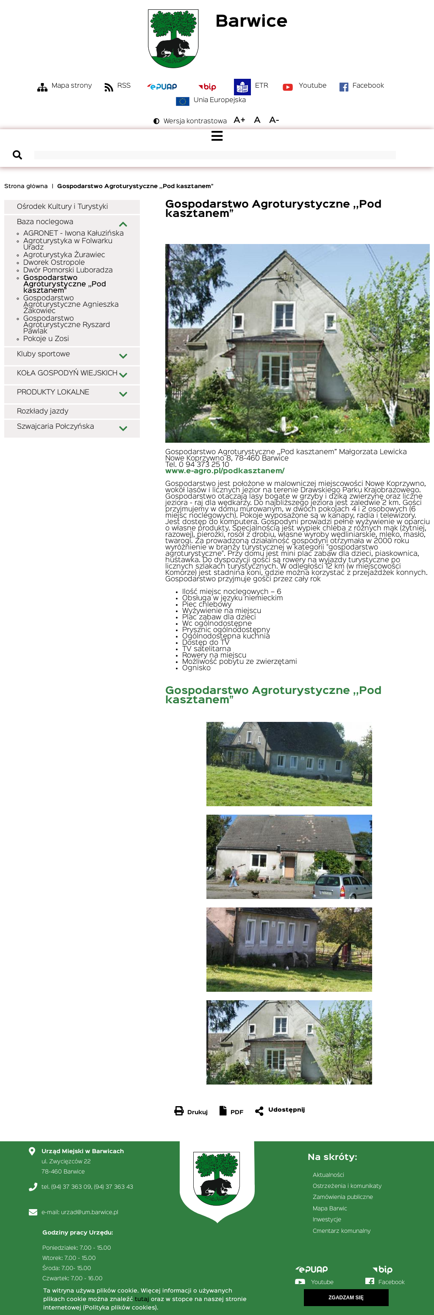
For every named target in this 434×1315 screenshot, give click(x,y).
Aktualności (328, 1175)
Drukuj (197, 1112)
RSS (124, 86)
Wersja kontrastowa (195, 121)
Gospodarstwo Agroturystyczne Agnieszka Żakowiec (71, 304)
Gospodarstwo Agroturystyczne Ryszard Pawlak (66, 325)
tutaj (142, 1300)
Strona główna (26, 186)
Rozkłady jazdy (42, 411)
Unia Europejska (220, 100)
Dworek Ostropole (54, 263)
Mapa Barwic (330, 1208)
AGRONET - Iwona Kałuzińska (73, 233)
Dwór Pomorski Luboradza (68, 270)
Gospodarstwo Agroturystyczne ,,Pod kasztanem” (64, 284)
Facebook (368, 86)
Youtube (313, 86)
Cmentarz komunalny (342, 1231)
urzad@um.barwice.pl (89, 1212)
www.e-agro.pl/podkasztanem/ (224, 471)
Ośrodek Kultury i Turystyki (62, 207)
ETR (261, 86)
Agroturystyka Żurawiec (64, 255)
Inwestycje (327, 1219)
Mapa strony (72, 86)
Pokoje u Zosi (46, 339)
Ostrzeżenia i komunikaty (347, 1186)
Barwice (251, 22)
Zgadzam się (346, 1299)
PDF (237, 1112)
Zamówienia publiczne (343, 1197)
